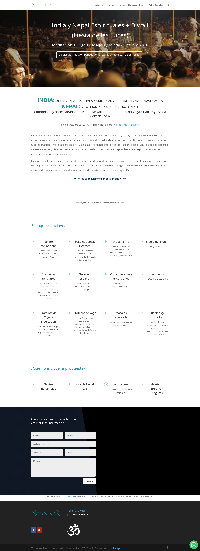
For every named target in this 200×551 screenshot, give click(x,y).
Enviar (89, 481)
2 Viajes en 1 (100, 5)
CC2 (69, 496)
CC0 (62, 496)
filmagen (117, 548)
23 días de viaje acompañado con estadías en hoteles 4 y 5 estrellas (99, 54)
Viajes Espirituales (117, 5)
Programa (121, 124)
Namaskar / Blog (135, 5)
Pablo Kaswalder (156, 5)
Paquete (134, 124)
